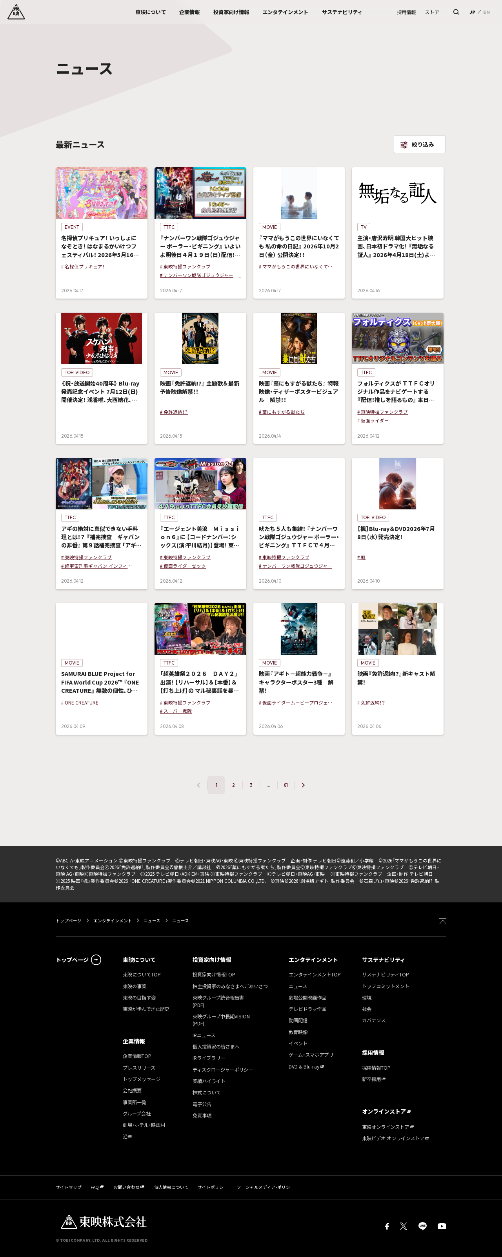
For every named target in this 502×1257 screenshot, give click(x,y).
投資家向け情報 (212, 959)
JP (472, 12)
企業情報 (134, 1041)
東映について (139, 959)
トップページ (69, 921)
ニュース (152, 921)
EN (486, 12)
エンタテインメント (112, 921)
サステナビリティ (384, 959)
